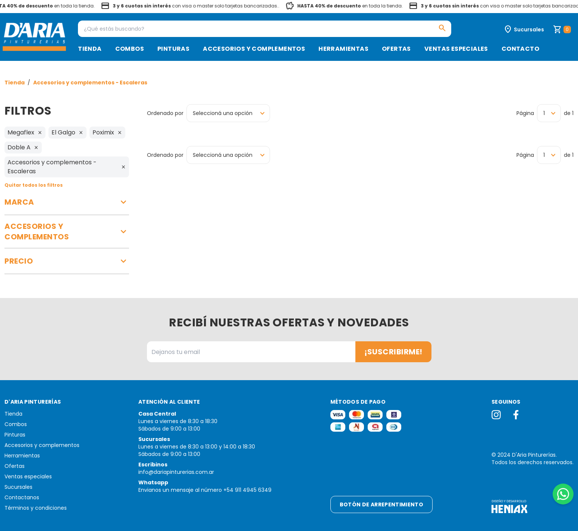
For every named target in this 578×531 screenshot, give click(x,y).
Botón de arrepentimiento (381, 504)
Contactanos (21, 497)
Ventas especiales (456, 48)
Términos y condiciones (35, 508)
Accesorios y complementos (254, 48)
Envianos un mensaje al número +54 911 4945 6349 (204, 490)
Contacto (520, 48)
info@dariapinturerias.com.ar (176, 472)
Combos (129, 48)
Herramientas (343, 48)
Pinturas (173, 48)
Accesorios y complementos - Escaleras (90, 82)
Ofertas (396, 48)
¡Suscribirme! (393, 352)
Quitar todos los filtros (33, 185)
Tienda (89, 48)
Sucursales (18, 487)
